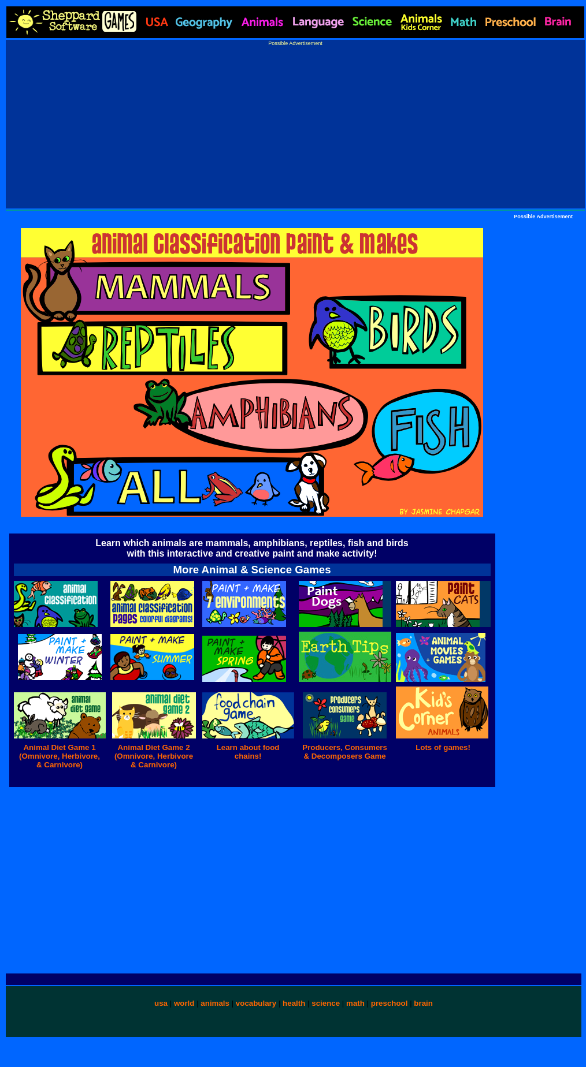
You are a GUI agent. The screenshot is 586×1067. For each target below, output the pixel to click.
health (294, 1003)
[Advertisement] (295, 127)
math (355, 1003)
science (325, 1003)
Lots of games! (443, 747)
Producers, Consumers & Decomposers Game (344, 751)
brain (423, 1003)
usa (161, 1003)
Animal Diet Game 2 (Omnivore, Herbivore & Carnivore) (153, 756)
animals (215, 1003)
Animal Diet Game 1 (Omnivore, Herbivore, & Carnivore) (59, 756)
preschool (390, 1003)
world (184, 1003)
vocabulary (256, 1003)
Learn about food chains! (248, 751)
